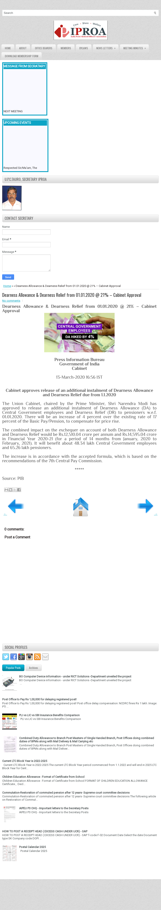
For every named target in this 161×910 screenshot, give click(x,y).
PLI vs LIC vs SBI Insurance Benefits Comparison (49, 715)
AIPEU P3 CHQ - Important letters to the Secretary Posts (53, 808)
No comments (11, 300)
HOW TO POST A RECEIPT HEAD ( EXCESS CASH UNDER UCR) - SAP (44, 831)
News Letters (107, 47)
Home (8, 48)
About (23, 48)
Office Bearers (43, 48)
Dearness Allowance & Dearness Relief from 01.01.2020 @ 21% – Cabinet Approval (71, 295)
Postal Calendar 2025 (32, 847)
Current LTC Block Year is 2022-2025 (24, 761)
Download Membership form (21, 56)
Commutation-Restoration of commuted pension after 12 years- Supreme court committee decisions (66, 792)
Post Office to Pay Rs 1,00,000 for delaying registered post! (39, 699)
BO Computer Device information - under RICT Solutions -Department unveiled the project (75, 676)
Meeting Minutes (136, 47)
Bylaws (83, 48)
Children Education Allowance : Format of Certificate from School (43, 776)
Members (66, 48)
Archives (33, 668)
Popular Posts (13, 668)
